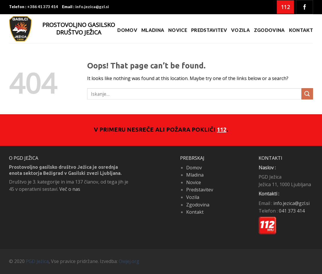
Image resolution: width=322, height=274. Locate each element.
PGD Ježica (37, 261)
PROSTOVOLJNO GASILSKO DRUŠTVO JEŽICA (78, 28)
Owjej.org (129, 261)
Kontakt (301, 30)
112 (221, 129)
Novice (177, 30)
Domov (127, 30)
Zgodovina (269, 30)
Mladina (152, 30)
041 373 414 (292, 211)
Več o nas (69, 189)
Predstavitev (209, 30)
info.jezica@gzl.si (291, 203)
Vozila (240, 30)
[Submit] (307, 93)
